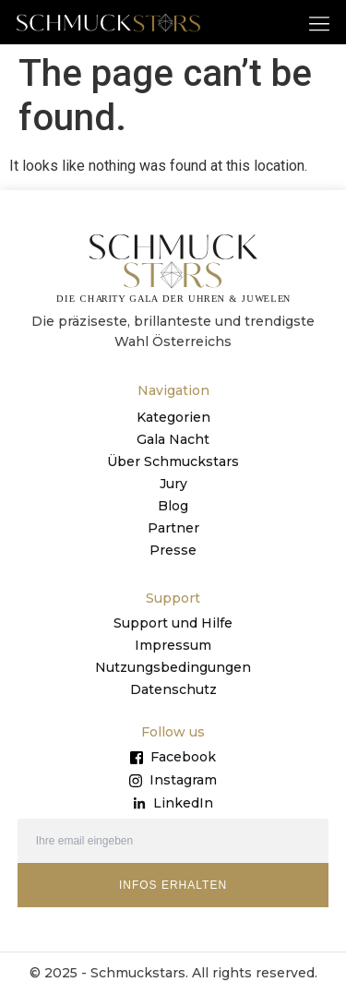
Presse (173, 550)
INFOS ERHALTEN (173, 885)
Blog (173, 505)
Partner (173, 528)
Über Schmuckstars (173, 461)
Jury (173, 483)
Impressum (173, 645)
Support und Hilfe (173, 623)
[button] (319, 22)
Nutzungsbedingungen (173, 667)
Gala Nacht (173, 439)
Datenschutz (173, 689)
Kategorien (173, 417)
